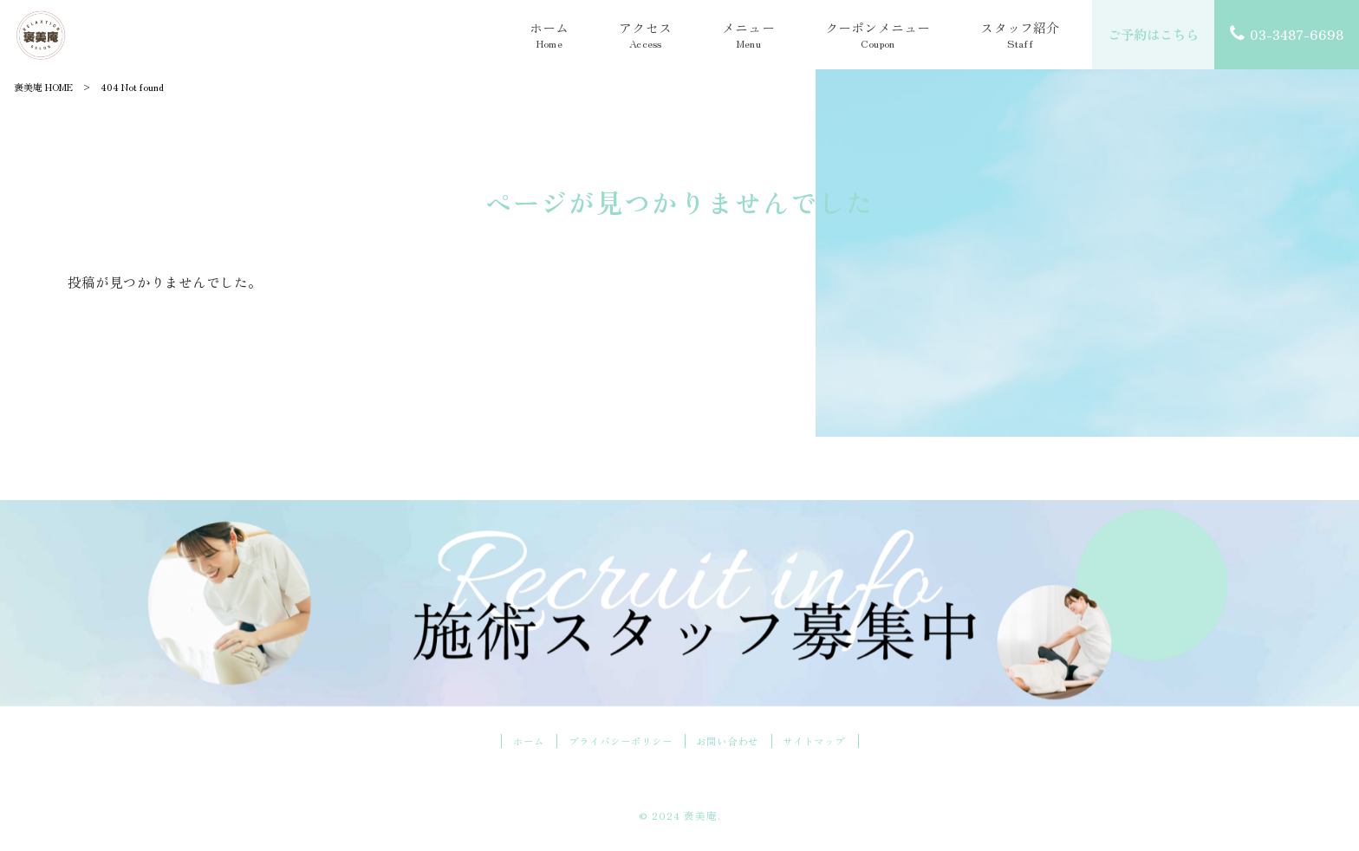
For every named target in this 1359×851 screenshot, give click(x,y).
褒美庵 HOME (43, 87)
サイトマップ (822, 742)
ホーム (519, 742)
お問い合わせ (730, 742)
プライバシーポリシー (616, 742)
